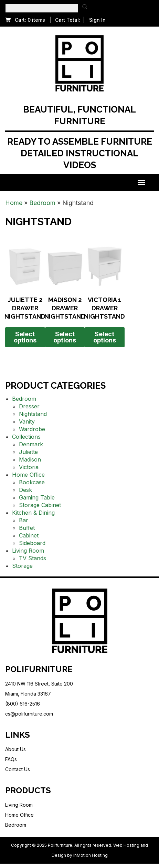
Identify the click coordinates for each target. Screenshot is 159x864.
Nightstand (33, 413)
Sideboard (32, 543)
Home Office (28, 474)
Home (13, 202)
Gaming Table (37, 497)
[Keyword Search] (42, 8)
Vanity (27, 421)
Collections (26, 436)
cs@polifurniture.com (29, 714)
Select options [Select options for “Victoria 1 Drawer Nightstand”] (104, 337)
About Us (15, 749)
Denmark (31, 444)
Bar (23, 520)
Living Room (28, 550)
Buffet (27, 527)
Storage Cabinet (40, 505)
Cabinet (29, 535)
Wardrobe (32, 429)
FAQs (11, 759)
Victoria (29, 467)
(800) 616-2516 (22, 704)
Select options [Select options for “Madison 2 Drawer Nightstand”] (64, 337)
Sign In (97, 20)
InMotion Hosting (90, 855)
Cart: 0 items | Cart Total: (42, 20)
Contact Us (17, 769)
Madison (30, 459)
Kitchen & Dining (33, 512)
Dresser (29, 406)
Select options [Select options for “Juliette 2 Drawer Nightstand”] (25, 337)
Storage (22, 565)
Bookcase (32, 482)
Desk (25, 489)
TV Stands (32, 558)
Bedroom (42, 202)
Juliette (28, 451)
